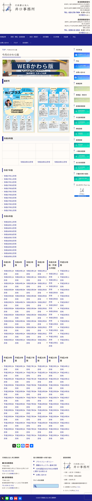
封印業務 (50, 37)
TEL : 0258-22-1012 (72, 30)
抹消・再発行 (38, 37)
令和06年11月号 (10, 225)
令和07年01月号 (10, 210)
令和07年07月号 (10, 191)
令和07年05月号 (10, 197)
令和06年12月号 (10, 222)
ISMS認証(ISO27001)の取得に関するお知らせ (45, 470)
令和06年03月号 (10, 250)
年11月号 (12, 179)
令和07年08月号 (10, 188)
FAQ (78, 37)
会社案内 (30, 43)
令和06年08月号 (10, 234)
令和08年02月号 (43, 162)
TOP (4, 49)
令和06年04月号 (10, 247)
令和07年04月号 (10, 201)
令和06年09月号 (10, 231)
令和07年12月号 (10, 176)
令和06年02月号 (10, 253)
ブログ (20, 43)
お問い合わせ (9, 43)
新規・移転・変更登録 (22, 37)
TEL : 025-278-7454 (72, 12)
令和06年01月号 (10, 256)
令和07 (6, 179)
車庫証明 (7, 37)
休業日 (82, 15)
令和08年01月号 (60, 162)
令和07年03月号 (10, 204)
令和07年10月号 (10, 182)
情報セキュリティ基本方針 (46, 465)
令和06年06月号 (10, 240)
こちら (78, 487)
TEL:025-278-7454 (8, 471)
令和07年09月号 (10, 185)
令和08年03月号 (26, 162)
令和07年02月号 (10, 207)
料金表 (70, 37)
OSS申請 (60, 37)
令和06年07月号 (10, 237)
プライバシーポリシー (44, 461)
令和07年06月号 (10, 194)
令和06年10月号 (10, 228)
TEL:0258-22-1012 (8, 485)
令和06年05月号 (10, 243)
